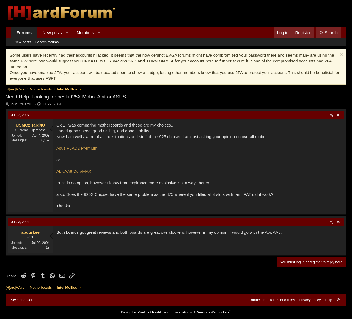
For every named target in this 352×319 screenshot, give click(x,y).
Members (85, 32)
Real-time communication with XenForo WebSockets (191, 312)
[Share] (331, 115)
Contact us (256, 300)
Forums (24, 32)
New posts (52, 32)
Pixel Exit (144, 312)
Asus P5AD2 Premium (76, 148)
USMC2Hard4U (22, 104)
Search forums (47, 42)
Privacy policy (310, 300)
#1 (339, 115)
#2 (339, 222)
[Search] (328, 33)
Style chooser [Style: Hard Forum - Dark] (21, 300)
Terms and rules (282, 300)
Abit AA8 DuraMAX (73, 171)
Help (328, 300)
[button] (67, 33)
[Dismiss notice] (340, 55)
